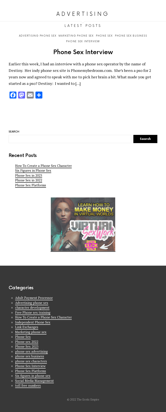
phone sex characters (31, 361)
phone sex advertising (31, 351)
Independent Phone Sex (32, 322)
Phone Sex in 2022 (28, 180)
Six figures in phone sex (32, 375)
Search (155, 3)
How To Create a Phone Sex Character (43, 165)
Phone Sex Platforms (30, 185)
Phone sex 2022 (26, 341)
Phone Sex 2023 (26, 346)
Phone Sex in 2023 (28, 175)
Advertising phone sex (31, 303)
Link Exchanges (26, 327)
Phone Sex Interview (83, 52)
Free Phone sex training (32, 312)
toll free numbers (28, 385)
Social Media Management (34, 380)
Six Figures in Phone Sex (33, 170)
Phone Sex (23, 336)
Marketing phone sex (30, 332)
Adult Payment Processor (34, 298)
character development (32, 307)
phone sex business (29, 356)
